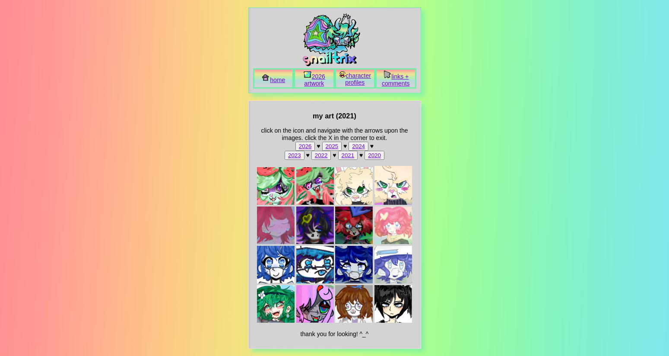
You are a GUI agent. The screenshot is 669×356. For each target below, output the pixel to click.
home (273, 79)
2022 (321, 155)
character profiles (355, 79)
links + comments (396, 80)
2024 (358, 146)
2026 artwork (314, 80)
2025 (332, 146)
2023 (294, 155)
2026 (305, 146)
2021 (348, 155)
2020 (374, 155)
